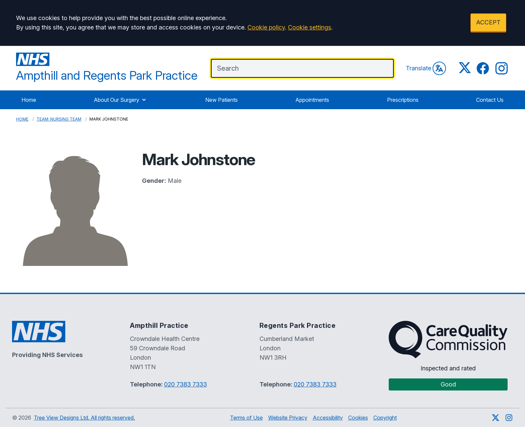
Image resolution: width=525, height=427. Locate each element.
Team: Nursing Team (58, 119)
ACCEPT (488, 22)
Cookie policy (266, 27)
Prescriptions (403, 99)
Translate (426, 68)
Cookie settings (309, 27)
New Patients (221, 99)
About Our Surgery (120, 99)
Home (28, 99)
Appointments (312, 99)
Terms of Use (246, 417)
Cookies (358, 417)
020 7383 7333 (185, 384)
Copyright (385, 417)
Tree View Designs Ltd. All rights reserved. (84, 417)
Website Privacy (287, 417)
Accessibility (328, 417)
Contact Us (490, 99)
